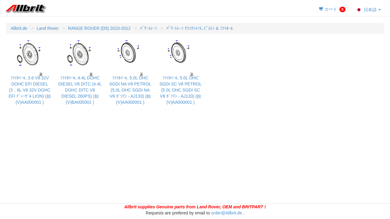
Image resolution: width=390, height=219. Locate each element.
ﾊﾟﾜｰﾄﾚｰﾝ (148, 28)
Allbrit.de (19, 28)
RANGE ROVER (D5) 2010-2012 (99, 28)
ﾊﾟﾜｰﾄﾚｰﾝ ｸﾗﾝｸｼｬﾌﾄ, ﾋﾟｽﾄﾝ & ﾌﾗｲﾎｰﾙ (199, 28)
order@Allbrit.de (226, 212)
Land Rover (47, 28)
